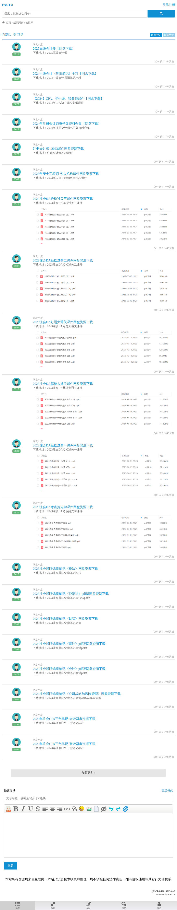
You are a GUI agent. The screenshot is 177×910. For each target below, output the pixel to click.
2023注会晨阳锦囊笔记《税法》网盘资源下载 (65, 568)
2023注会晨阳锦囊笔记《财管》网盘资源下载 (65, 618)
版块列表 (18, 22)
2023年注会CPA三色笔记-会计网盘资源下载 (64, 719)
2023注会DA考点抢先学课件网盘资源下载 (63, 507)
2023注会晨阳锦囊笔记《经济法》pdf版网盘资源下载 (71, 593)
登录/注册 (169, 4)
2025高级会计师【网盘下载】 (54, 48)
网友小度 (38, 44)
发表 (10, 865)
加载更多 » (88, 772)
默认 (6, 34)
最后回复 (156, 35)
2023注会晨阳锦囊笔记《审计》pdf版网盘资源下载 (69, 643)
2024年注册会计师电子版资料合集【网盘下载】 (67, 123)
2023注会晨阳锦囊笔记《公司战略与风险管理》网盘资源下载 (77, 694)
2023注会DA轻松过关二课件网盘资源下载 (63, 260)
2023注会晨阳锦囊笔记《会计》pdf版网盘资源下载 (69, 668)
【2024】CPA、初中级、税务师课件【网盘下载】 (68, 98)
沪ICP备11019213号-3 (163, 891)
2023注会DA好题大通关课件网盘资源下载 (63, 322)
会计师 (29, 22)
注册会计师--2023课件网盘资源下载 (58, 148)
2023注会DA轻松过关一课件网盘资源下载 (63, 445)
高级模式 (167, 790)
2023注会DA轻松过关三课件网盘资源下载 (63, 198)
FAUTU (7, 5)
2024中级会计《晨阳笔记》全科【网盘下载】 (65, 73)
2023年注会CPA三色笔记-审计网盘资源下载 (64, 744)
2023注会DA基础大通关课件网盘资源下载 (63, 383)
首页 (8, 22)
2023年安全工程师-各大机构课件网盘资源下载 (66, 173)
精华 (18, 34)
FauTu (171, 894)
